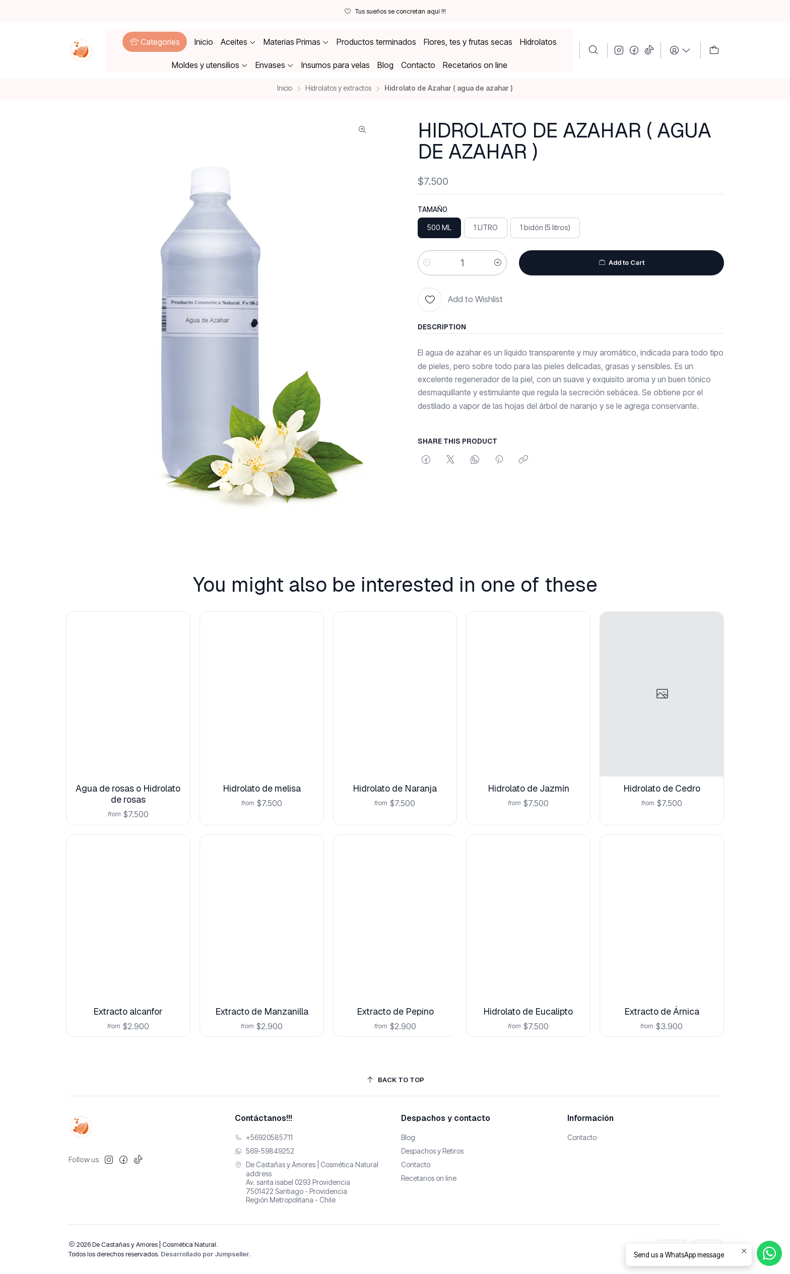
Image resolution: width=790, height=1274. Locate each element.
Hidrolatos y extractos (338, 88)
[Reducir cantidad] (426, 263)
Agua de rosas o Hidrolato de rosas (128, 783)
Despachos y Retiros (432, 1151)
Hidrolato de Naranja (394, 764)
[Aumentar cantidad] (497, 263)
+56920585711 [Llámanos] (264, 1137)
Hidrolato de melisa (261, 771)
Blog (408, 1137)
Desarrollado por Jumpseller (205, 1254)
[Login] (680, 50)
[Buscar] (593, 50)
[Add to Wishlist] (460, 300)
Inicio (284, 88)
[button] (154, 42)
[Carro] (714, 50)
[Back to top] (395, 1080)
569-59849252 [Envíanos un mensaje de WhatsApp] (264, 1151)
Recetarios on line (428, 1178)
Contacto (415, 1164)
